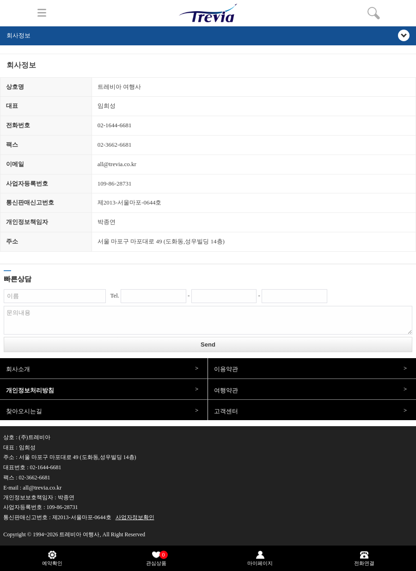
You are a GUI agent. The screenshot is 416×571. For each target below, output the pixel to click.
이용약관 (226, 369)
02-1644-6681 (115, 125)
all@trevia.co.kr (117, 164)
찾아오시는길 (24, 411)
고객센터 (226, 411)
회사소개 (18, 369)
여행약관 (226, 390)
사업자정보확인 (135, 517)
